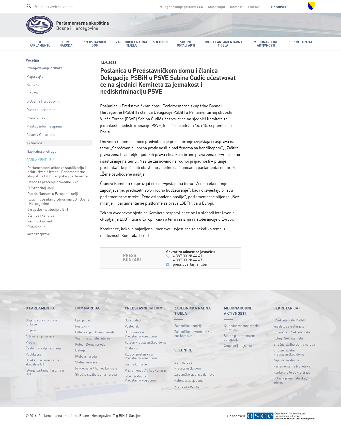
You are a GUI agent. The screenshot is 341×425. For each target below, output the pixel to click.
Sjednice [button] (161, 42)
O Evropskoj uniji (40, 187)
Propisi (31, 342)
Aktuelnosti (35, 142)
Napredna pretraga (41, 151)
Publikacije (36, 226)
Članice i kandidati (42, 215)
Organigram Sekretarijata (291, 332)
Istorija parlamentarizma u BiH (45, 372)
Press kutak (35, 118)
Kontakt (236, 6)
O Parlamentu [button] (40, 43)
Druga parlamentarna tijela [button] (223, 43)
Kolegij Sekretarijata (288, 338)
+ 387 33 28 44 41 (187, 255)
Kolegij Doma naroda (90, 344)
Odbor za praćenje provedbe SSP (52, 181)
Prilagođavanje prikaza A (181, 6)
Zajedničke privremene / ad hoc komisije (193, 333)
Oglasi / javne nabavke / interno (290, 380)
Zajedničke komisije (188, 325)
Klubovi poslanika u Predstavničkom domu (141, 356)
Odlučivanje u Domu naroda (95, 332)
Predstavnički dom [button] (95, 43)
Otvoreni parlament (41, 109)
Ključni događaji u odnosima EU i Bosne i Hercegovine (58, 201)
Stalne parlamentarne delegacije (240, 337)
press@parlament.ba (190, 264)
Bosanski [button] (280, 6)
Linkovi (254, 6)
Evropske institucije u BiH (47, 209)
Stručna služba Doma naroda (96, 374)
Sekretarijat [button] (300, 42)
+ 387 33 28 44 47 (187, 260)
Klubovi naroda (86, 356)
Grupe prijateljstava (238, 345)
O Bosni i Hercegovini (43, 101)
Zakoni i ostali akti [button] (186, 43)
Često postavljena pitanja (43, 348)
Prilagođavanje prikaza (44, 67)
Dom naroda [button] (65, 43)
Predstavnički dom (187, 368)
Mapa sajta (216, 6)
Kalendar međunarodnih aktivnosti (241, 327)
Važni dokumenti (40, 221)
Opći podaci (83, 320)
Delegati (81, 350)
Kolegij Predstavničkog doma (145, 342)
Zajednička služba (286, 360)
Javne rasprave (38, 233)
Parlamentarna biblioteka (291, 366)
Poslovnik (82, 326)
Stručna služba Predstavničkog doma (140, 378)
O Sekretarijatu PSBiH (289, 320)
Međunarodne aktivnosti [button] (266, 43)
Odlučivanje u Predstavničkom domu (141, 334)
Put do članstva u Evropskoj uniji (52, 193)
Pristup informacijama (44, 126)
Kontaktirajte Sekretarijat (291, 372)
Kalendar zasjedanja (189, 380)
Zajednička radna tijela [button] (131, 43)
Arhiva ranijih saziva (40, 336)
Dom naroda (183, 362)
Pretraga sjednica (186, 386)
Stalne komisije (86, 362)
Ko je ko (31, 330)
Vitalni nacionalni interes (92, 338)
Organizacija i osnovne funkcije (41, 322)
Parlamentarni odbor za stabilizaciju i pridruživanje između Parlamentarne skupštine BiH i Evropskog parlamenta (57, 171)
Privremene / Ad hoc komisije (96, 368)
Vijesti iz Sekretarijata (288, 326)
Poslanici (131, 348)
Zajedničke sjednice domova (194, 374)
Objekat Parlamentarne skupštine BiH (42, 362)
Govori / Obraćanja (40, 134)
